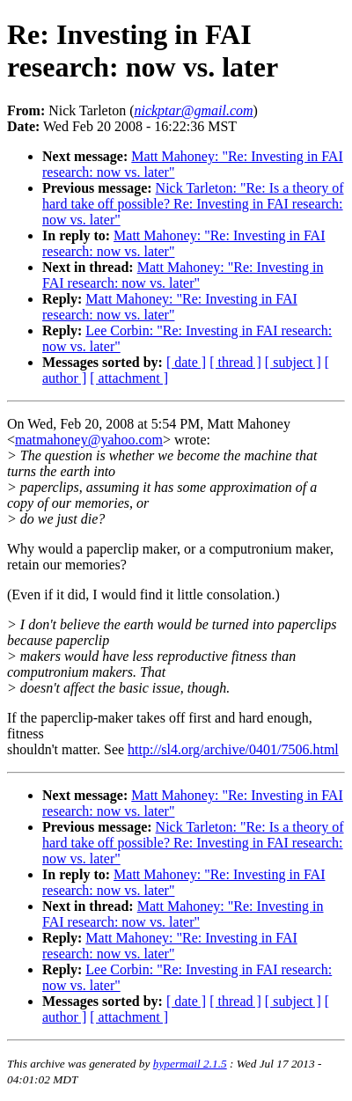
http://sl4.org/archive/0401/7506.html (233, 749)
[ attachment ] (129, 378)
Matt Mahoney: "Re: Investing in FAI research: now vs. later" (183, 275)
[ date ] (186, 362)
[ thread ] (235, 362)
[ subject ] (293, 362)
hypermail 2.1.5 (190, 1063)
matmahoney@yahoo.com (89, 439)
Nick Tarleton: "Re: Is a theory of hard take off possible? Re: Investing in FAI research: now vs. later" (193, 203)
